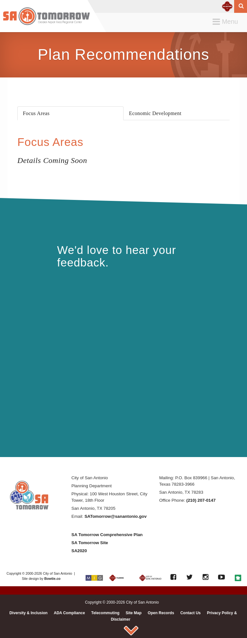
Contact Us (190, 613)
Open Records (161, 613)
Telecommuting (105, 613)
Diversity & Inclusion (28, 613)
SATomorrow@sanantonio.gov (116, 516)
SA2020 (79, 550)
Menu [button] (227, 22)
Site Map (134, 613)
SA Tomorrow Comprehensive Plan (106, 534)
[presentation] (70, 113)
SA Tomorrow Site (89, 542)
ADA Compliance (69, 613)
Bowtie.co (52, 578)
